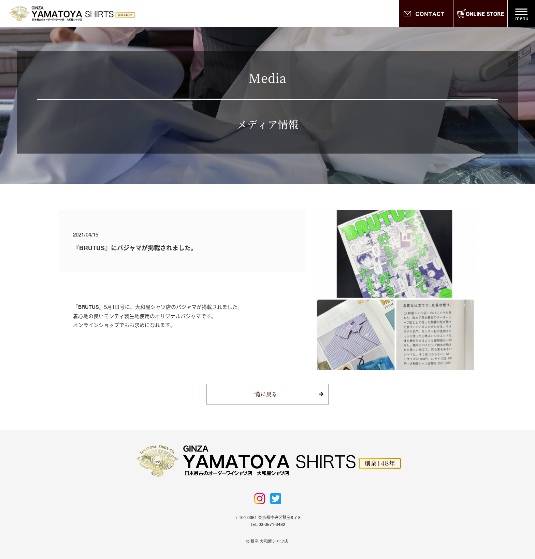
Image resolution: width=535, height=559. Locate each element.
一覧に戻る (263, 394)
